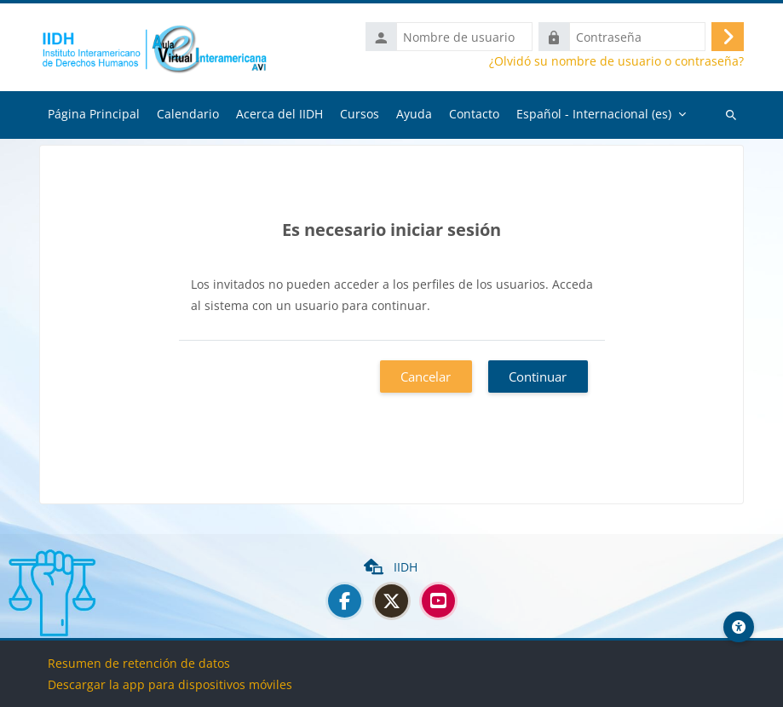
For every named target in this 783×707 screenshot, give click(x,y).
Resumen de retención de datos (139, 663)
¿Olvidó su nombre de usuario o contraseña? (616, 61)
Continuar (538, 376)
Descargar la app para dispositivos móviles (170, 684)
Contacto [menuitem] (474, 114)
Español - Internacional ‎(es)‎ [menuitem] (593, 114)
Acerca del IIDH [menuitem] (279, 114)
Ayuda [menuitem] (414, 114)
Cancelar (425, 376)
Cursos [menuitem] (359, 114)
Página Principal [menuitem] (94, 114)
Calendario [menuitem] (188, 114)
